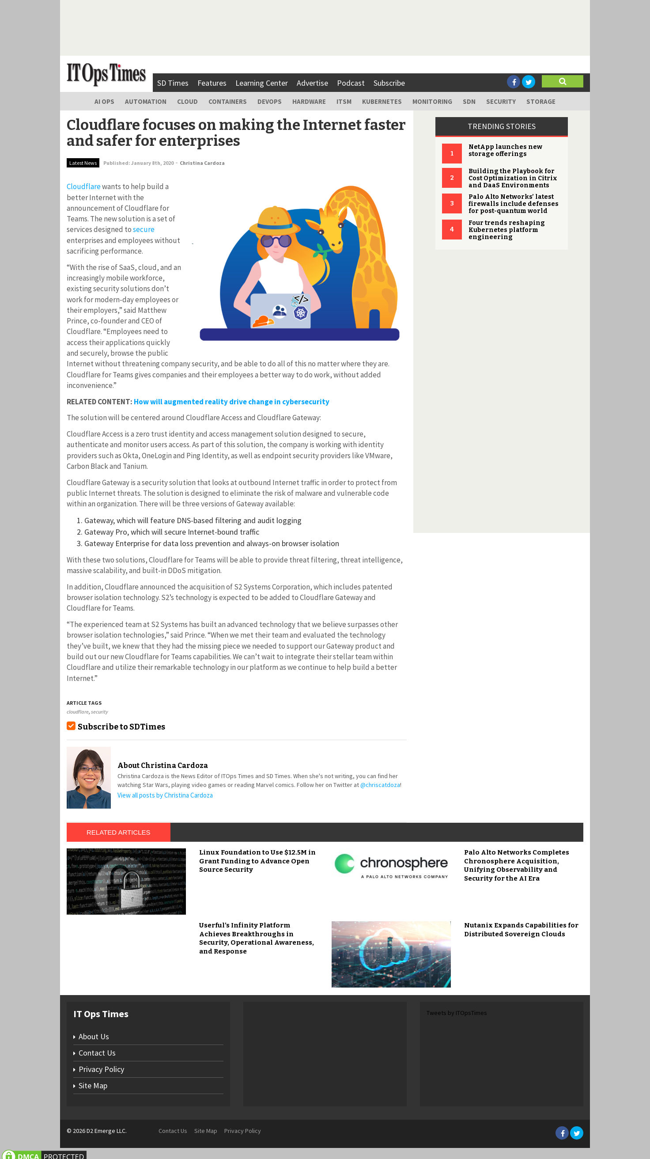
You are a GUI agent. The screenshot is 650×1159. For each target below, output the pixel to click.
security (99, 711)
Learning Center (261, 83)
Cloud (187, 101)
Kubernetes (382, 101)
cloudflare (78, 711)
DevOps (269, 101)
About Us (94, 1036)
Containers (227, 101)
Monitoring (432, 101)
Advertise (312, 83)
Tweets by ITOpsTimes (457, 1013)
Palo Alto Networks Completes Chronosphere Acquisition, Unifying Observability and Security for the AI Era (516, 865)
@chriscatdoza (380, 785)
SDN (469, 101)
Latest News (83, 163)
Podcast (351, 83)
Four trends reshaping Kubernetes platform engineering (507, 230)
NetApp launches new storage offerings (505, 150)
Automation (145, 101)
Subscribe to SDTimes (121, 727)
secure (144, 229)
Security (501, 101)
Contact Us (97, 1053)
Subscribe (389, 83)
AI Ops (104, 101)
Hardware (309, 101)
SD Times (173, 83)
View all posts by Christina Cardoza (165, 795)
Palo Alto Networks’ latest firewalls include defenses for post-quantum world (514, 204)
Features (212, 83)
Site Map (93, 1085)
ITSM (343, 101)
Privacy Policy (101, 1069)
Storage (541, 101)
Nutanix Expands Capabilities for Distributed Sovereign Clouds (521, 929)
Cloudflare (84, 186)
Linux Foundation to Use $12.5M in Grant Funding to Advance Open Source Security (257, 861)
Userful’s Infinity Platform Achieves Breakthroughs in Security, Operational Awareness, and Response (256, 938)
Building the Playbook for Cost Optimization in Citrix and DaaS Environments (513, 178)
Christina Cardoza (202, 163)
